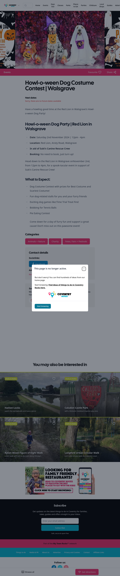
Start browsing (43, 306)
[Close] (84, 269)
